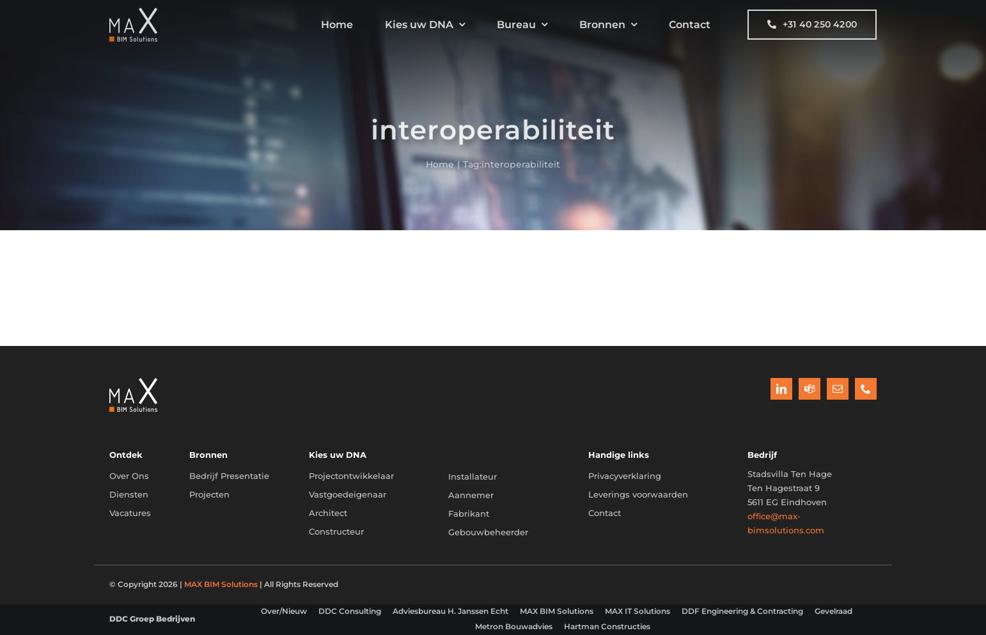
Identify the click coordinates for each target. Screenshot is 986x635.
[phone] (866, 389)
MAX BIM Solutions (221, 584)
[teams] (809, 389)
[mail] (838, 389)
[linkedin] (781, 389)
